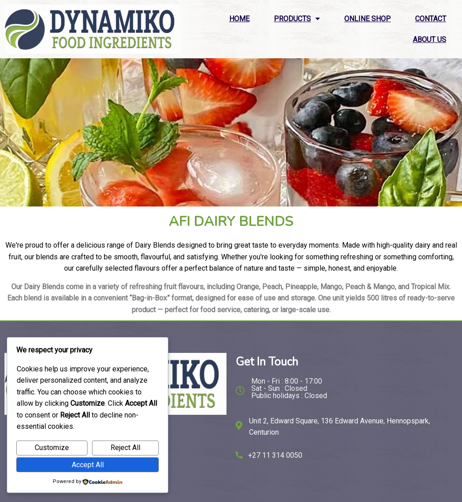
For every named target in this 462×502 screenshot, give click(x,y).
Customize (52, 447)
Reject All (125, 447)
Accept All (88, 464)
